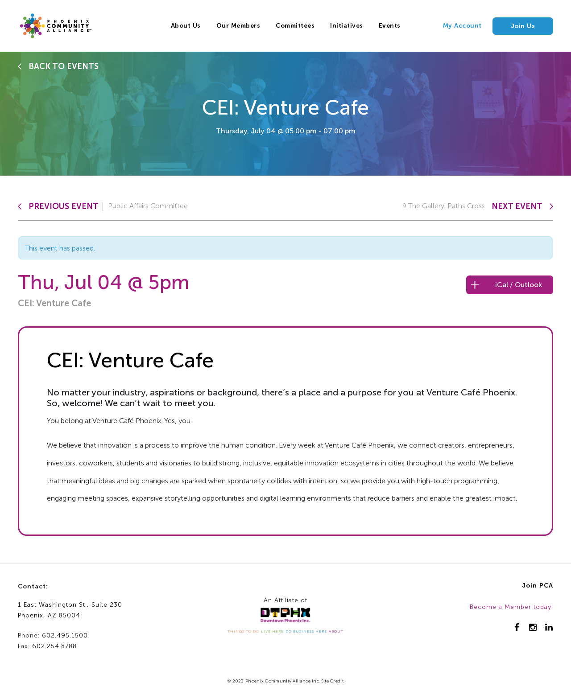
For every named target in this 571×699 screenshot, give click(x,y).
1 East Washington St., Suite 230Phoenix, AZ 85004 (70, 610)
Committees (295, 25)
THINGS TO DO (243, 631)
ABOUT (336, 631)
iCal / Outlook (518, 284)
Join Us (523, 26)
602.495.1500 (65, 635)
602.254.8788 (54, 646)
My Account (462, 25)
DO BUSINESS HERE (306, 631)
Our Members (238, 25)
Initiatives (346, 25)
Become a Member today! (511, 607)
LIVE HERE (272, 631)
